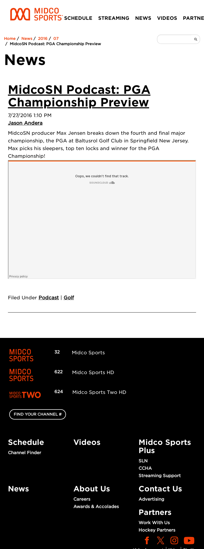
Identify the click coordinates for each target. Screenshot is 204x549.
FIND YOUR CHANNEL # (37, 414)
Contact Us (160, 488)
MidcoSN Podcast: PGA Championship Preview (79, 96)
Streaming (113, 18)
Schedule (78, 18)
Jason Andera (25, 123)
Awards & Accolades (96, 506)
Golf (69, 297)
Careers (81, 499)
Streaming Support (160, 475)
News (143, 18)
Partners (155, 512)
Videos (167, 18)
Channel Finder (24, 452)
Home (10, 38)
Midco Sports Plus (165, 446)
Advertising (151, 499)
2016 (43, 38)
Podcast (49, 297)
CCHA (145, 468)
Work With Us (154, 522)
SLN (143, 460)
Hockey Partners (157, 530)
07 (56, 38)
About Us (91, 488)
